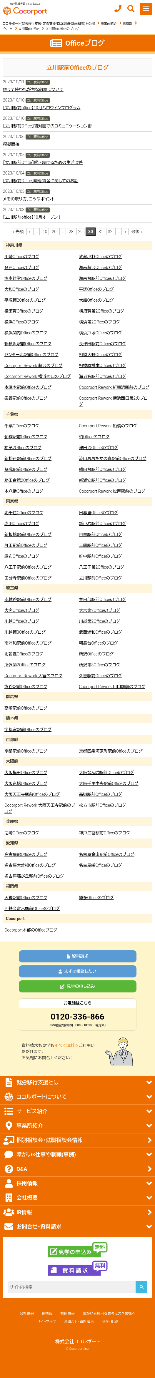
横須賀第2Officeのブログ (101, 311)
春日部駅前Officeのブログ (102, 599)
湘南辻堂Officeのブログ (25, 278)
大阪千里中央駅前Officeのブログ (109, 783)
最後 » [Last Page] (137, 231)
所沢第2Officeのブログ (25, 665)
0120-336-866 (77, 1017)
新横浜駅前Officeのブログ (27, 343)
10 (45, 231)
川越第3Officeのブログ (25, 632)
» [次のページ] (125, 231)
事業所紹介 (109, 24)
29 (80, 231)
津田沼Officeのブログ (98, 447)
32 (110, 231)
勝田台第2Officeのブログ (27, 480)
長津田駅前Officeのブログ (102, 343)
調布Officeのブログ (21, 556)
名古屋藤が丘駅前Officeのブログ (34, 876)
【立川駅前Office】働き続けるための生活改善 (43, 162)
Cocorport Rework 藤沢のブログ (33, 365)
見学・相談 (110, 1322)
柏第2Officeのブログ (22, 447)
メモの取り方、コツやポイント (29, 199)
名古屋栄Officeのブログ (100, 865)
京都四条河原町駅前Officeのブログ (111, 751)
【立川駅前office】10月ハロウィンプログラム (41, 107)
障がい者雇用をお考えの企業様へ (109, 1313)
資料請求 (78, 956)
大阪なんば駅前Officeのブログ (106, 772)
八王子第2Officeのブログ (101, 567)
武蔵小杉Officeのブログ (100, 256)
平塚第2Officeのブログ (25, 300)
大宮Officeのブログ (21, 610)
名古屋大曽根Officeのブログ (30, 865)
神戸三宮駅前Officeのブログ (104, 833)
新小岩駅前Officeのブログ (102, 523)
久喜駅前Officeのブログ (100, 675)
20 (54, 231)
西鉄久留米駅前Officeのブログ (32, 908)
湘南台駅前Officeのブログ (102, 278)
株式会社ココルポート (77, 1341)
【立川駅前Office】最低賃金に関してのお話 (40, 180)
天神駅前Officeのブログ (25, 897)
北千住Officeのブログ (23, 512)
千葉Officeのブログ (21, 426)
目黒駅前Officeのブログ (100, 534)
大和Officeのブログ (21, 289)
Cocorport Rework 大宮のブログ (33, 675)
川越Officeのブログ (21, 621)
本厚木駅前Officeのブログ (27, 387)
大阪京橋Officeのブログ (25, 783)
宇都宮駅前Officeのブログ (27, 729)
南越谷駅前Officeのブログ (27, 599)
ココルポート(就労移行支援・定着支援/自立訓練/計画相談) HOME (49, 24)
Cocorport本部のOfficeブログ (30, 930)
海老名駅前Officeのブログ (102, 376)
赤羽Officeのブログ (21, 523)
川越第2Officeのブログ (99, 621)
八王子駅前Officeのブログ (27, 567)
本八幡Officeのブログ (23, 491)
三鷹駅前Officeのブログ (100, 545)
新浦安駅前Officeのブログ (102, 480)
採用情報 (68, 1313)
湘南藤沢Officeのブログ (100, 267)
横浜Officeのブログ (21, 322)
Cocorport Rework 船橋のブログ (108, 426)
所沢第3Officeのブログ (99, 665)
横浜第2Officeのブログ (99, 322)
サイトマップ (46, 1322)
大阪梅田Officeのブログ (25, 772)
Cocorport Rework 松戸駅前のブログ (112, 491)
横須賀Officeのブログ (23, 311)
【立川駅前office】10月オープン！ (32, 217)
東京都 (127, 24)
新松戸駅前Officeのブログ (27, 458)
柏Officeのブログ (94, 436)
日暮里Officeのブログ (98, 512)
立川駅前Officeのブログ (100, 578)
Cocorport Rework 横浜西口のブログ (37, 376)
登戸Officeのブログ (21, 267)
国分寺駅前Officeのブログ (27, 578)
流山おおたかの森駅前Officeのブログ (112, 458)
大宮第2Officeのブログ (99, 610)
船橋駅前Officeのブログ (25, 436)
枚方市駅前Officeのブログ (102, 805)
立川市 (8, 29)
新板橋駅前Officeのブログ (27, 534)
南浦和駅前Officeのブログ (27, 643)
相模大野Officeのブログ (100, 354)
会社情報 (27, 1313)
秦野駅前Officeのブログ (25, 398)
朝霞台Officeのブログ (98, 643)
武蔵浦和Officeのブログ (100, 632)
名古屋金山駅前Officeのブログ (106, 854)
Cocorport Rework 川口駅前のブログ (112, 686)
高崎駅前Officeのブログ (25, 708)
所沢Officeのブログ (96, 654)
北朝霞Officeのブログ (23, 654)
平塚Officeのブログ (96, 289)
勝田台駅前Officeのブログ (102, 469)
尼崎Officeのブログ (21, 833)
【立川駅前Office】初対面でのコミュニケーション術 (47, 126)
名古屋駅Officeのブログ (25, 854)
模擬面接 (11, 144)
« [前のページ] (29, 231)
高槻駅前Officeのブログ (100, 794)
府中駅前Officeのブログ (100, 556)
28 (71, 231)
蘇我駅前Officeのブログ (25, 469)
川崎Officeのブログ (21, 256)
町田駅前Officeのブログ (25, 545)
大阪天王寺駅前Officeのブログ (32, 794)
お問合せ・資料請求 (79, 1322)
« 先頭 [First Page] (18, 231)
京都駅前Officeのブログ (25, 751)
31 (101, 231)
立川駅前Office (28, 29)
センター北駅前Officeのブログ (31, 354)
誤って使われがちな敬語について (33, 89)
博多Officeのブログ (96, 897)
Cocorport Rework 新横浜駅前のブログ (114, 387)
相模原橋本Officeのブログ (102, 365)
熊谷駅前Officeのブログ (25, 686)
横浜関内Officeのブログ (25, 333)
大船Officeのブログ (96, 300)
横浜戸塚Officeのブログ (100, 333)
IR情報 (47, 1313)
